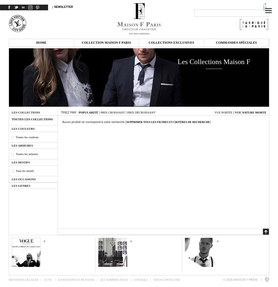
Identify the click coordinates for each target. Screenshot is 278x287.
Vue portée (223, 112)
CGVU (48, 279)
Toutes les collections (32, 119)
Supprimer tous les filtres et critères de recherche (168, 122)
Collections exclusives (171, 43)
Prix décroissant (141, 112)
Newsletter (63, 6)
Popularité (88, 112)
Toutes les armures (27, 154)
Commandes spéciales (236, 43)
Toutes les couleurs (27, 137)
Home (41, 43)
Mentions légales (23, 279)
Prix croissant (113, 112)
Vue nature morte (250, 112)
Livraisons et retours (76, 279)
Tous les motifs (25, 170)
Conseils (141, 279)
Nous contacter (167, 279)
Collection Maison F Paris (106, 43)
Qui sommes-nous (114, 279)
